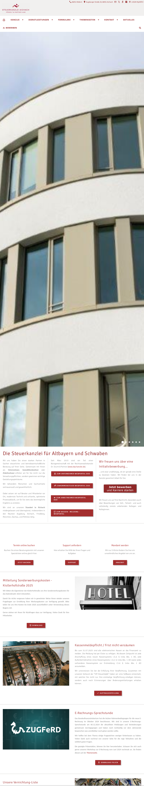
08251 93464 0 (75, 2)
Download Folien (108, 762)
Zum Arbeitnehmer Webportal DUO (70, 499)
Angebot (120, 562)
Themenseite (92, 753)
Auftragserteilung (108, 693)
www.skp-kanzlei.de (76, 467)
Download (36, 625)
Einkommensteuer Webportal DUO (72, 486)
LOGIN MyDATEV (136, 2)
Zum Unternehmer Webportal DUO (72, 474)
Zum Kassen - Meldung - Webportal (67, 513)
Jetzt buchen (24, 562)
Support (72, 562)
